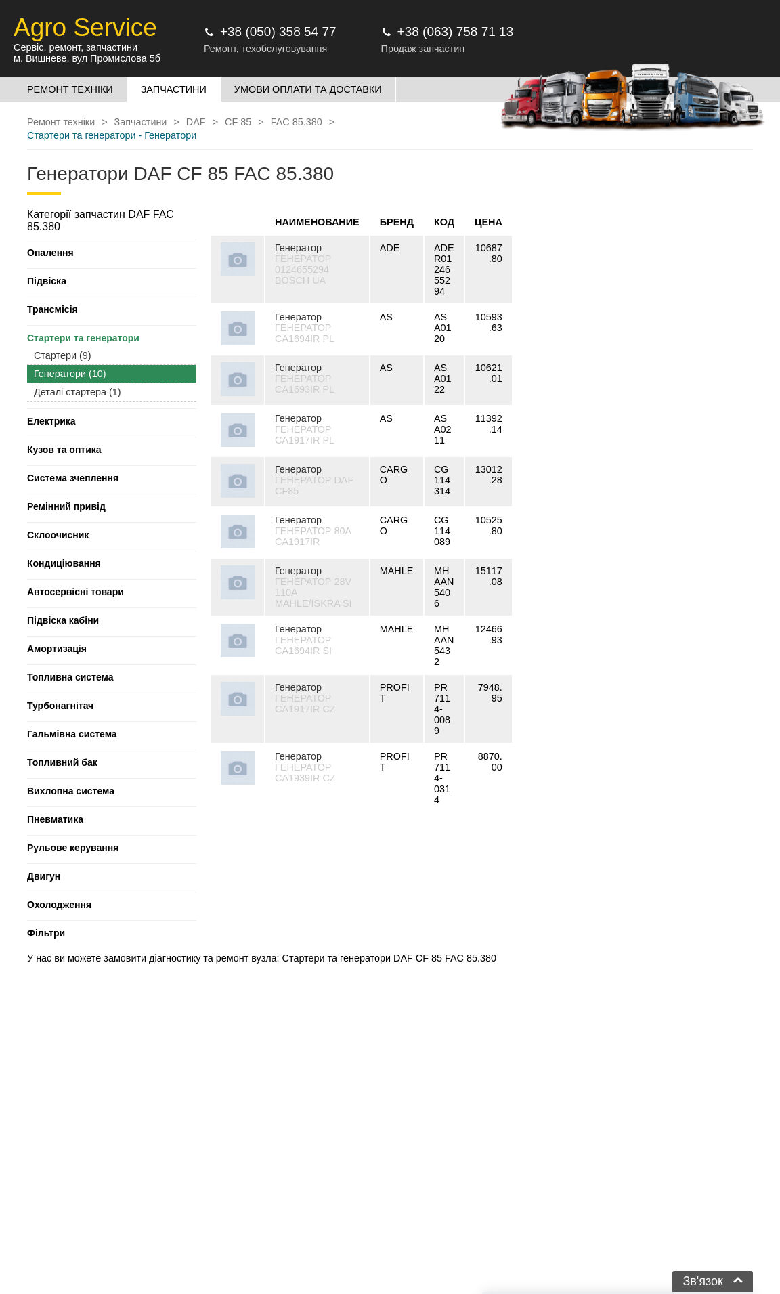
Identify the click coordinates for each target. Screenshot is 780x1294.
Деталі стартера (77, 392)
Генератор (298, 247)
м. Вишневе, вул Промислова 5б (87, 58)
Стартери (62, 355)
